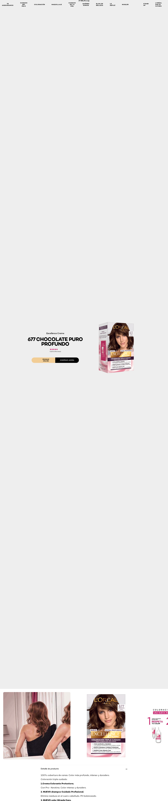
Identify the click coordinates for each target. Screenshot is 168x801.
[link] (55, 350)
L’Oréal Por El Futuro (158, 4)
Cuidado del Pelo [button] (23, 4)
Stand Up (146, 4)
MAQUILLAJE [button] (57, 4)
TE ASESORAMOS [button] (7, 4)
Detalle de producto (50, 768)
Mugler (125, 4)
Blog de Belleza (99, 4)
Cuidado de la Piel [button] (72, 4)
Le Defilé (112, 4)
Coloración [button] (39, 4)
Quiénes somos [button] (86, 4)
